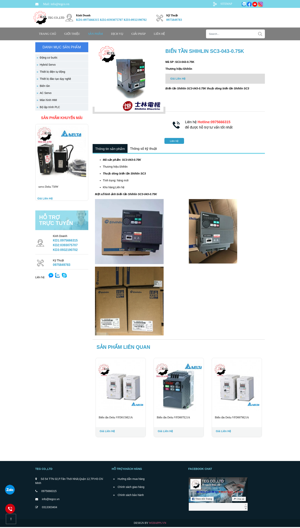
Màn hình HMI (48, 100)
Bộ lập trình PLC (50, 107)
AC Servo (46, 93)
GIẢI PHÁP (138, 33)
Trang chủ (47, 33)
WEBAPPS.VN (157, 523)
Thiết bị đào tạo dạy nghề (55, 78)
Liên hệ (159, 33)
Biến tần (45, 85)
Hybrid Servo (48, 64)
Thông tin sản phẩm (110, 149)
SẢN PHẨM (95, 33)
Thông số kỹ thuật (145, 149)
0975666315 (49, 492)
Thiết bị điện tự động (52, 71)
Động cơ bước (48, 57)
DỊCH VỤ (117, 33)
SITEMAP (226, 3)
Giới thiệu (72, 33)
